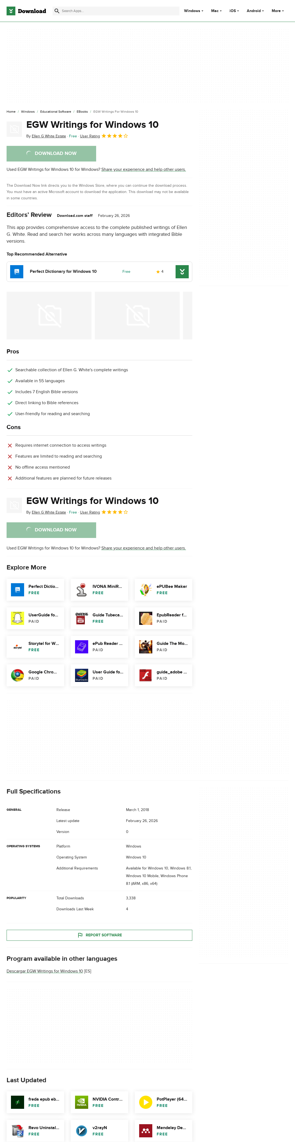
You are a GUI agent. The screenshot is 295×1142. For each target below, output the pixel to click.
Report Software (99, 935)
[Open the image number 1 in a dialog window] (137, 315)
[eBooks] (82, 112)
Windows (192, 11)
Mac (215, 11)
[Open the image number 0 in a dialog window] (49, 315)
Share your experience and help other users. (143, 169)
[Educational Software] (55, 112)
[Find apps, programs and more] (116, 11)
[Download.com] (26, 11)
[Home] (11, 112)
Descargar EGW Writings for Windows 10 (45, 971)
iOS (233, 11)
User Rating (104, 135)
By (46, 136)
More (278, 10)
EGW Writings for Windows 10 (92, 125)
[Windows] (28, 112)
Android (254, 11)
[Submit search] (57, 11)
